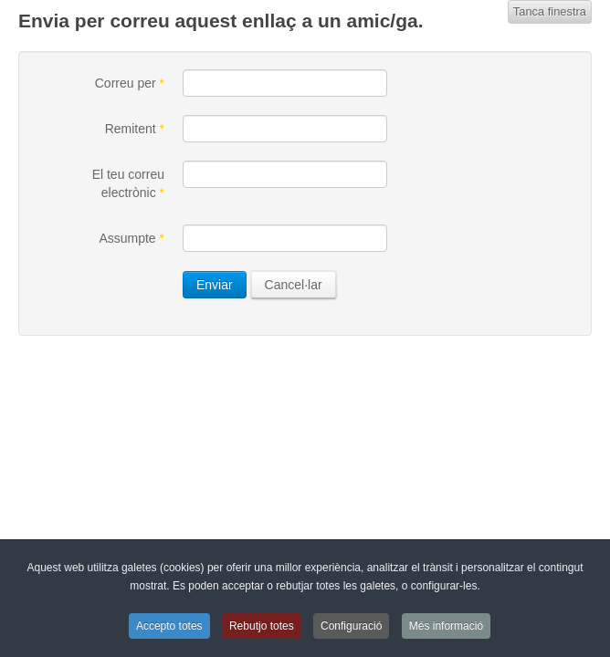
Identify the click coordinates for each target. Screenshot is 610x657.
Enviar (214, 284)
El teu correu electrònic (128, 183)
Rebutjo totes (261, 626)
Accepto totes (169, 626)
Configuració (351, 626)
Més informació (446, 626)
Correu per (129, 83)
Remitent (134, 128)
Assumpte (131, 238)
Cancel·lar (293, 284)
